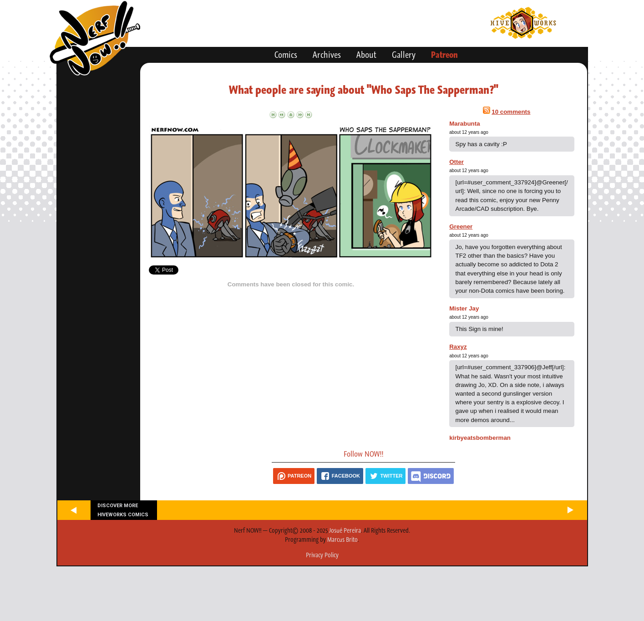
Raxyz (458, 346)
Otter (456, 161)
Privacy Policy (322, 555)
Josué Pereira (345, 530)
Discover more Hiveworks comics (122, 510)
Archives (327, 54)
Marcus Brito (342, 539)
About (366, 54)
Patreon (444, 54)
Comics (285, 54)
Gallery (404, 54)
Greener (460, 226)
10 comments (511, 111)
